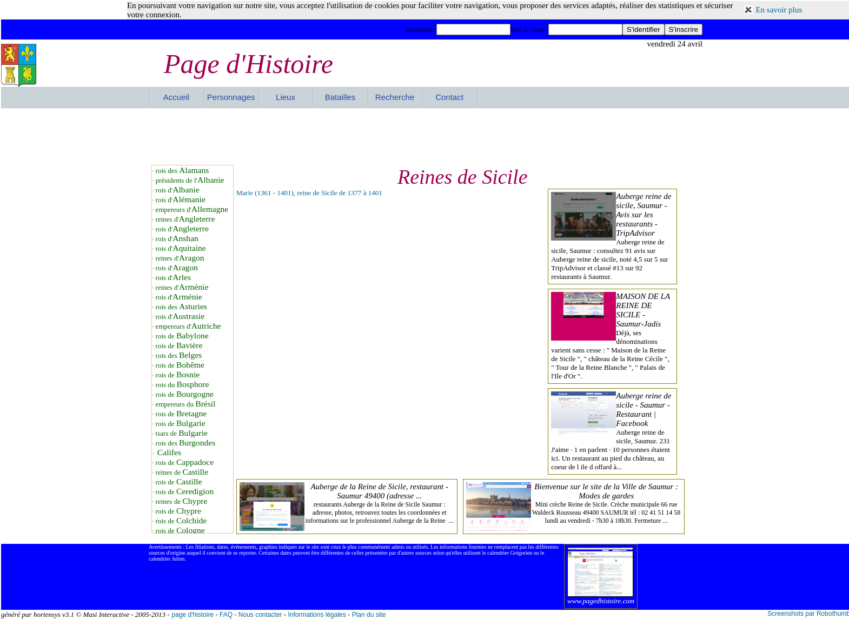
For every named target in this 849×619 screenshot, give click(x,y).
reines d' (185, 219)
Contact (449, 97)
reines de (182, 472)
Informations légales (317, 614)
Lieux (285, 97)
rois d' (178, 190)
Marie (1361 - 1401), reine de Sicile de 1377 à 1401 (309, 193)
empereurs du (186, 404)
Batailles (340, 97)
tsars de (182, 433)
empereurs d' (192, 209)
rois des (182, 171)
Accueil (176, 97)
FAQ (226, 614)
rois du (182, 385)
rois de (182, 336)
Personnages (231, 97)
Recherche (395, 97)
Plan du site (369, 614)
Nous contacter (260, 614)
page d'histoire (192, 614)
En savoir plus (778, 9)
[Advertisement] (425, 135)
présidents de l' (190, 180)
